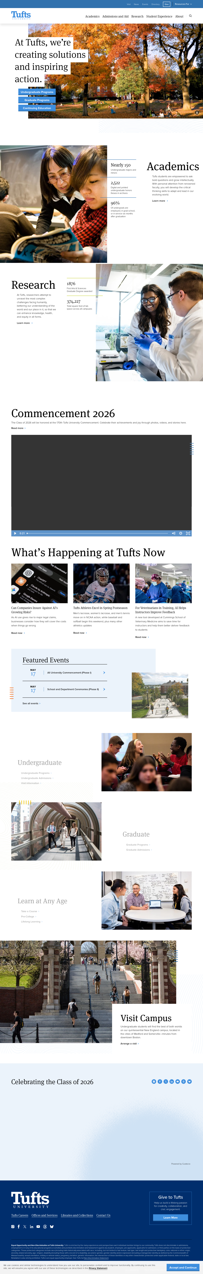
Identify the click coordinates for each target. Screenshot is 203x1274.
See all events (31, 717)
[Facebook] (160, 1081)
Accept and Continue (183, 1267)
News (136, 4)
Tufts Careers (19, 1215)
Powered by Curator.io (180, 1163)
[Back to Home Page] (30, 1200)
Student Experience (159, 16)
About (179, 16)
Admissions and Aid (115, 16)
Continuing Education (37, 108)
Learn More (171, 1217)
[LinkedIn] (171, 1081)
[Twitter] (166, 1081)
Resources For (182, 4)
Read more (17, 428)
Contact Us (103, 1215)
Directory (156, 4)
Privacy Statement (98, 1268)
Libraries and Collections (77, 1215)
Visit (129, 4)
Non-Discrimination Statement (96, 1258)
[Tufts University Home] (21, 15)
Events (145, 4)
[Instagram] (154, 1081)
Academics (92, 16)
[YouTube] (177, 1081)
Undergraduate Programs (37, 92)
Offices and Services (45, 1215)
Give (167, 4)
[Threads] (183, 1081)
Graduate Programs (37, 100)
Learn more (159, 200)
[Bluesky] (189, 1081)
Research (137, 16)
